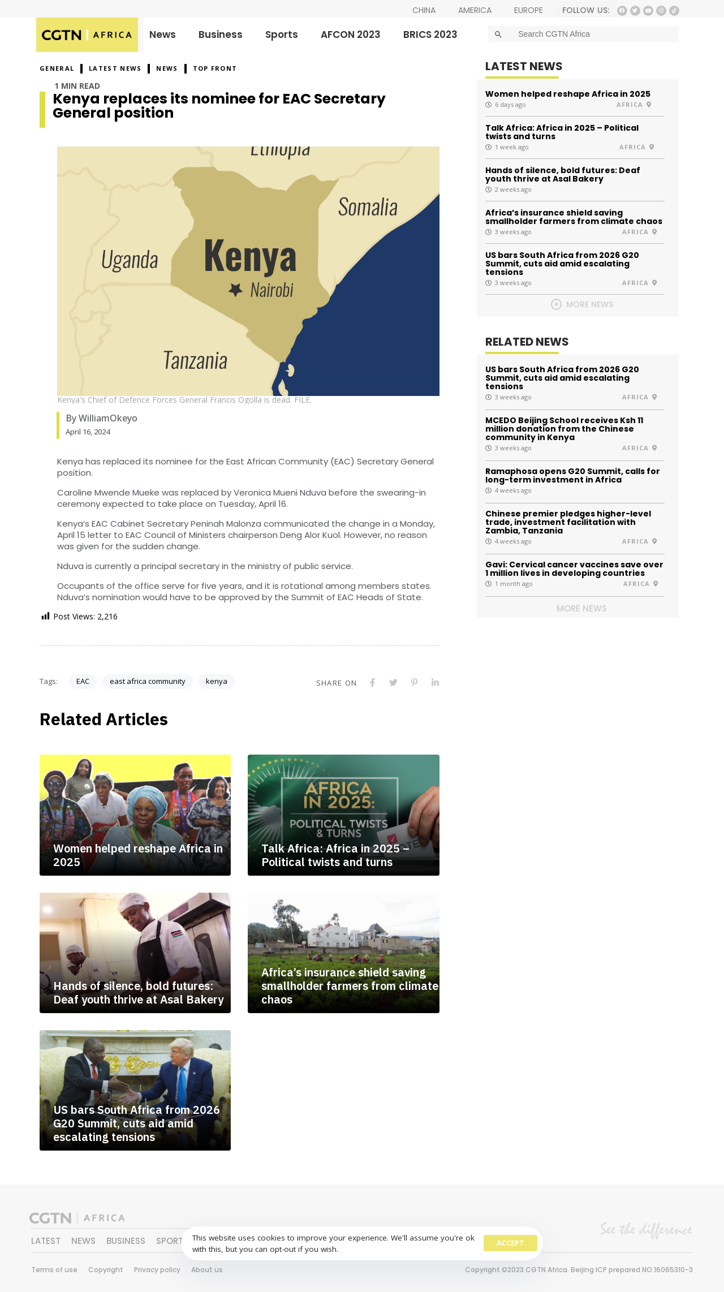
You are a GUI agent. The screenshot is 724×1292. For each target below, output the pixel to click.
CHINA (424, 10)
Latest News (115, 68)
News (162, 34)
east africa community (148, 681)
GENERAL (57, 68)
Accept (510, 1243)
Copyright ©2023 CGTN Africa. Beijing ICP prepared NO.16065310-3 (579, 1269)
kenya (216, 681)
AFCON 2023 (351, 34)
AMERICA (475, 10)
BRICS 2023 (430, 34)
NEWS (167, 68)
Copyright (105, 1269)
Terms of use (54, 1269)
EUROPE (528, 10)
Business (221, 34)
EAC (82, 681)
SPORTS (172, 1241)
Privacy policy (157, 1269)
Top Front (215, 68)
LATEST (46, 1241)
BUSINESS (125, 1241)
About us (207, 1269)
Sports (281, 34)
